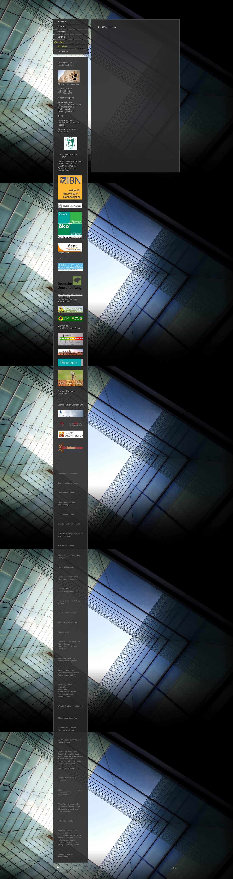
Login (173, 867)
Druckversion (65, 867)
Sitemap (80, 867)
